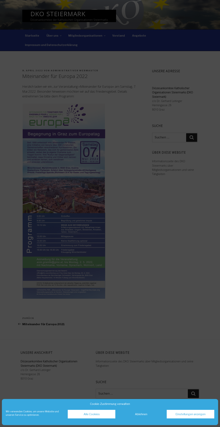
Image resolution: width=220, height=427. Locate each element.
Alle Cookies (92, 414)
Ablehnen (141, 414)
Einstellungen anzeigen (190, 414)
